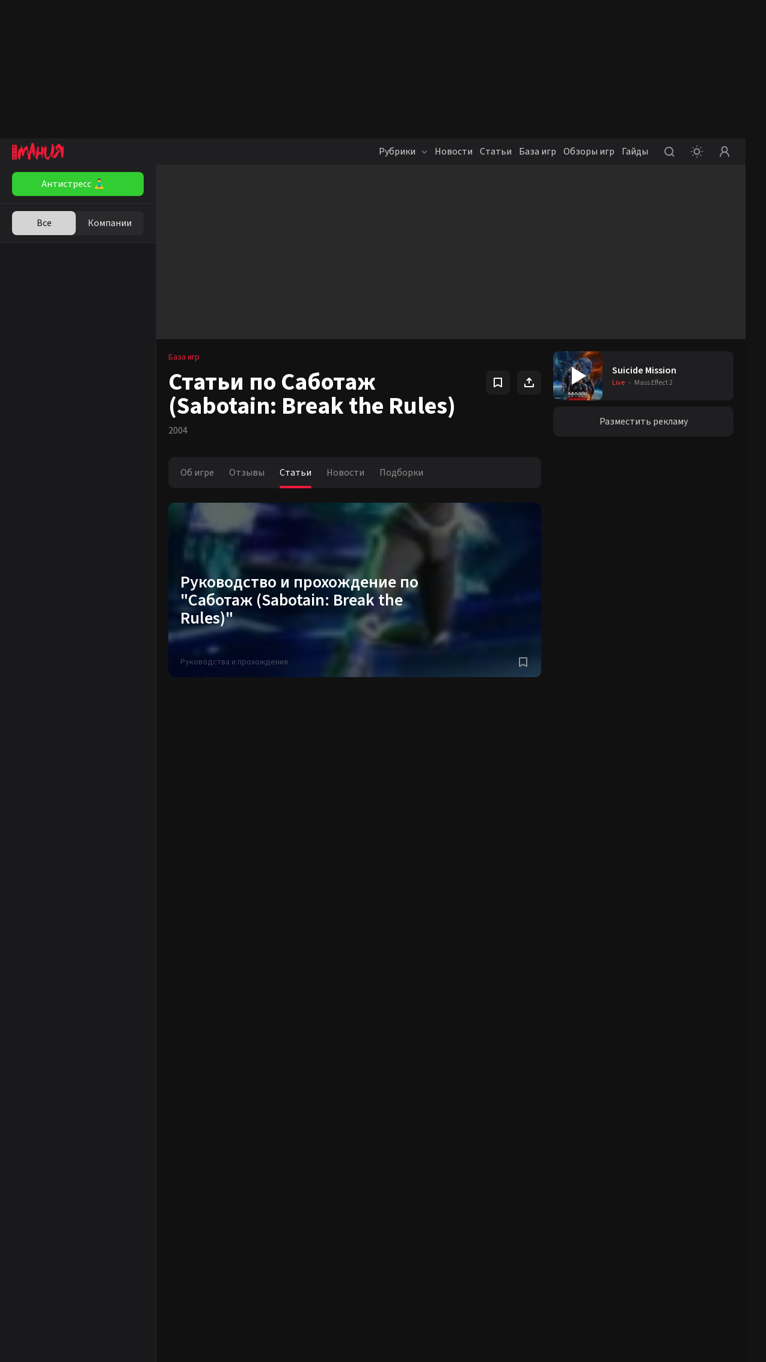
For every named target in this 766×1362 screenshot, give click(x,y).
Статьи (496, 151)
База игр (537, 151)
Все (44, 223)
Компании (110, 223)
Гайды (635, 151)
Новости (454, 151)
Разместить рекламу (643, 422)
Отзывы (247, 473)
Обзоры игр (588, 151)
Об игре (197, 473)
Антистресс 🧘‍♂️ (73, 184)
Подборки (401, 473)
